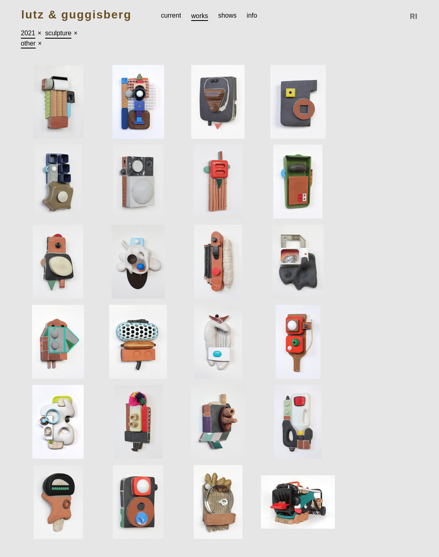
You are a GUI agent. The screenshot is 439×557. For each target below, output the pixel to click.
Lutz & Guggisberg (76, 15)
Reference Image (414, 16)
